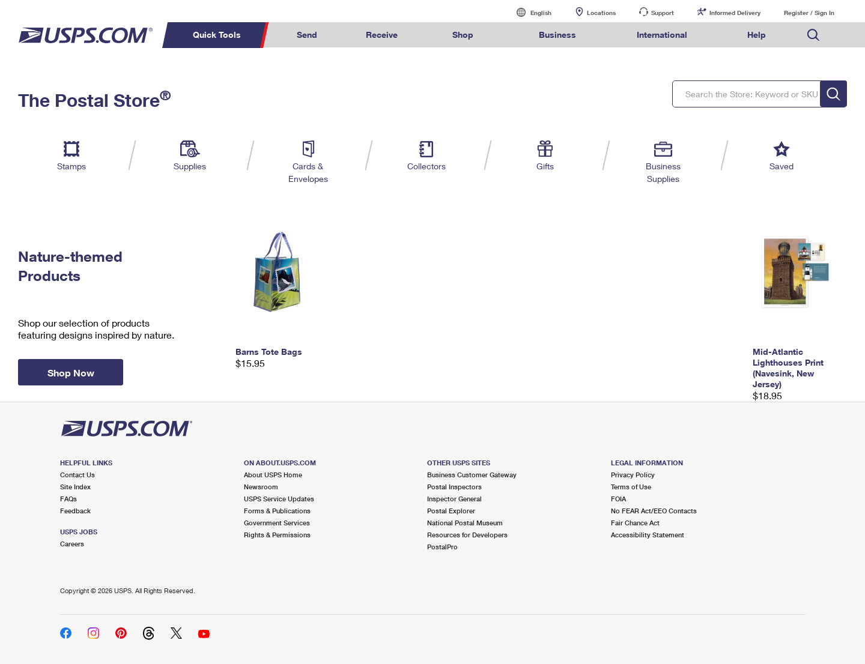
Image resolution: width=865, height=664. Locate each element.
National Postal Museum (465, 523)
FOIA (618, 499)
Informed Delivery (734, 12)
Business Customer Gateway (472, 474)
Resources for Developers (467, 535)
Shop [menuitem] (462, 34)
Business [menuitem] (557, 34)
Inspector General (454, 499)
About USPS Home (273, 474)
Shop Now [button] (70, 372)
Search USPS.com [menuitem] (813, 35)
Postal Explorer (451, 511)
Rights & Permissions (277, 535)
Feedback (75, 511)
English (528, 12)
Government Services (277, 523)
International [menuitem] (662, 34)
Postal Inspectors (454, 486)
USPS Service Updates (279, 499)
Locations (601, 12)
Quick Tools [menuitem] (217, 34)
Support (662, 12)
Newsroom (261, 486)
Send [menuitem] (307, 34)
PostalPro (442, 547)
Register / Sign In (809, 12)
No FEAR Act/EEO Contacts (654, 511)
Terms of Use (631, 486)
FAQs (68, 499)
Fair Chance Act (635, 523)
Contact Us (77, 474)
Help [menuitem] (756, 34)
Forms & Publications (277, 511)
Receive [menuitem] (382, 34)
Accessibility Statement (647, 535)
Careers (72, 544)
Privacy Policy (633, 474)
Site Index (75, 486)
